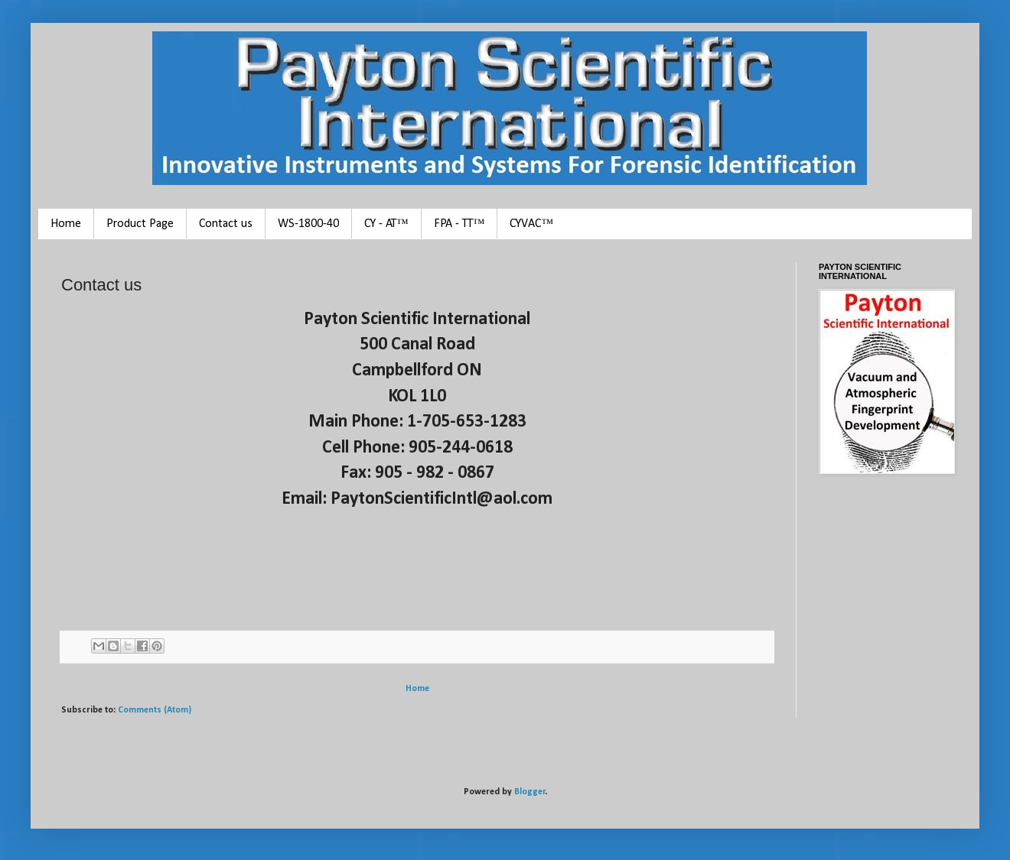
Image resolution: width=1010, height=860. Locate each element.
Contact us (225, 224)
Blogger (530, 792)
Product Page (140, 224)
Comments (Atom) (154, 710)
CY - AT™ (386, 224)
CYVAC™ (531, 224)
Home (65, 224)
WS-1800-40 (308, 224)
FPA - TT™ (459, 224)
